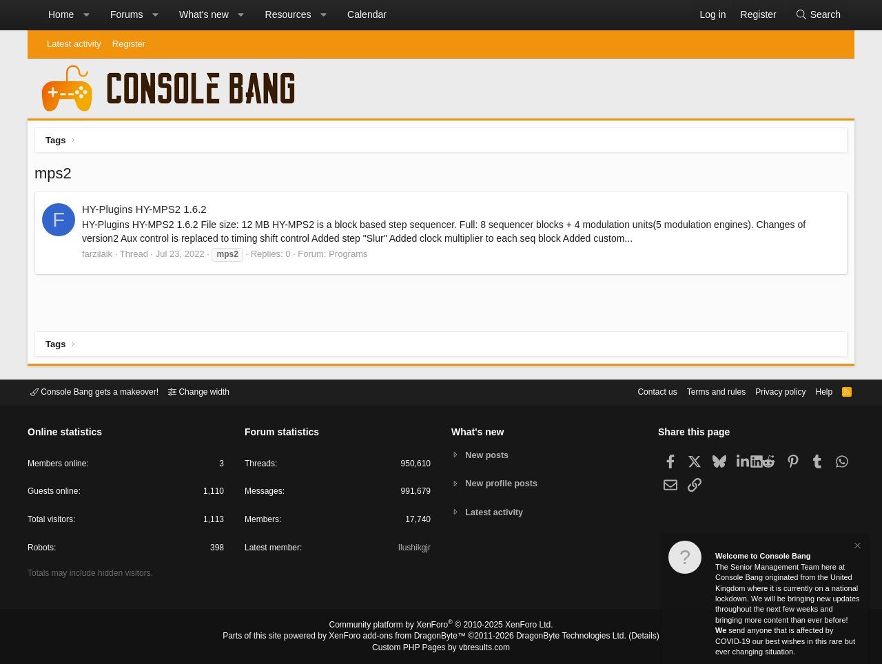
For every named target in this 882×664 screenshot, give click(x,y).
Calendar (367, 14)
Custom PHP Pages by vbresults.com (441, 648)
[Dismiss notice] (856, 547)
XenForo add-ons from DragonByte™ (401, 637)
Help (815, 391)
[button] (86, 15)
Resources (288, 14)
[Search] (818, 15)
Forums (126, 14)
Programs (351, 257)
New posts (488, 454)
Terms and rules (699, 391)
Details (627, 637)
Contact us (636, 391)
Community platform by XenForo (441, 627)
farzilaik (100, 257)
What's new (204, 14)
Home (61, 14)
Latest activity (74, 44)
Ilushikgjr (413, 550)
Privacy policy (768, 391)
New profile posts (503, 483)
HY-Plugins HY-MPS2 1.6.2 (147, 212)
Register (128, 44)
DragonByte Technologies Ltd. (560, 637)
